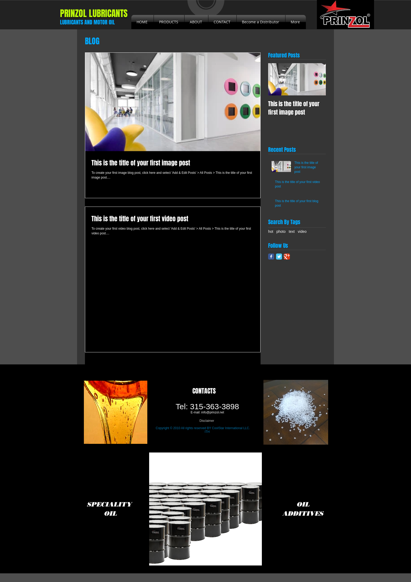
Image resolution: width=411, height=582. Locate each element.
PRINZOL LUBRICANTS (94, 13)
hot (270, 231)
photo (280, 231)
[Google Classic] (287, 257)
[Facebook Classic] (271, 257)
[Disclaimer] (206, 421)
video (302, 231)
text (292, 231)
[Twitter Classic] (279, 257)
